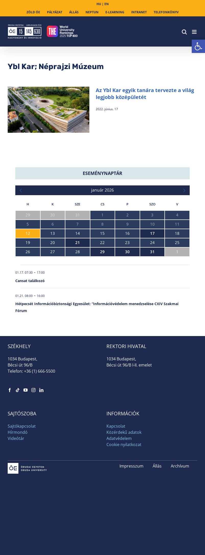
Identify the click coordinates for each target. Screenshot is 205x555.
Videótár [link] (16, 438)
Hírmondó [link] (18, 432)
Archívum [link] (180, 466)
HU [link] (99, 4)
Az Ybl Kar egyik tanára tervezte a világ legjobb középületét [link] (145, 94)
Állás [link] (157, 466)
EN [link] (106, 4)
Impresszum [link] (131, 466)
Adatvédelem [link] (119, 438)
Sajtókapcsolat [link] (22, 426)
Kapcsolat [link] (115, 426)
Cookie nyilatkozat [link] (123, 444)
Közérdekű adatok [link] (123, 432)
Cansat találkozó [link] (30, 280)
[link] (198, 46)
